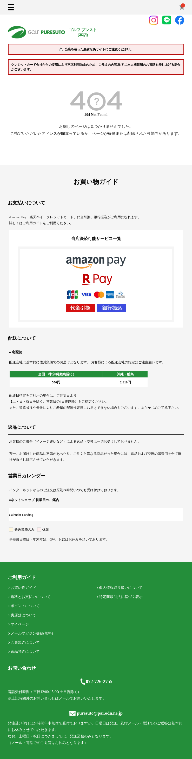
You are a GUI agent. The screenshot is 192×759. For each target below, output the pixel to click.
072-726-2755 (96, 681)
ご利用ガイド (33, 223)
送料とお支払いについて (31, 597)
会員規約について (25, 642)
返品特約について (25, 652)
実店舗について (23, 615)
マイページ (20, 624)
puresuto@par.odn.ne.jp (96, 713)
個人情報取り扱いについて (121, 588)
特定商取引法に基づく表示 (121, 597)
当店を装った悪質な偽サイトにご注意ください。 (99, 49)
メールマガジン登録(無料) (32, 633)
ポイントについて (25, 606)
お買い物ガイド (23, 588)
